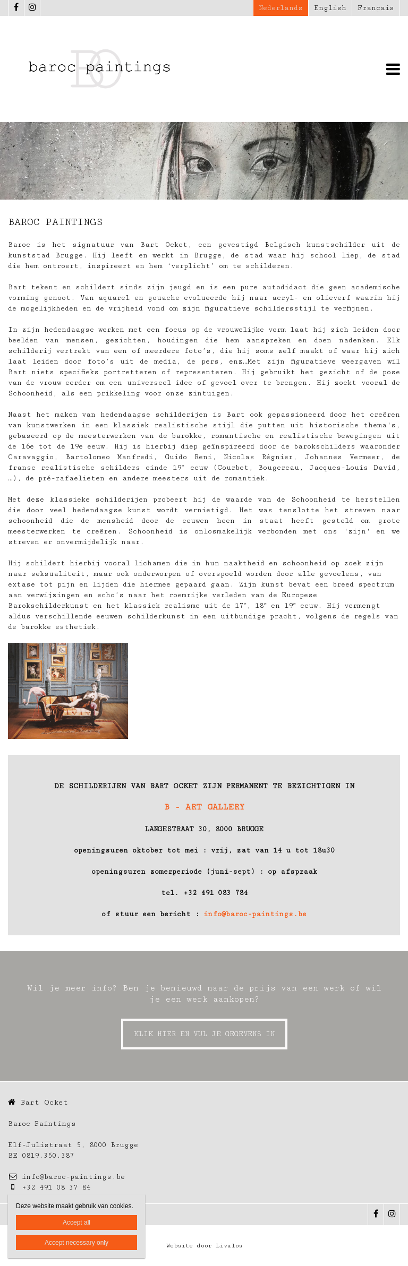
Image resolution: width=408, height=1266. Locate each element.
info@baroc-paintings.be (255, 914)
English (330, 8)
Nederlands (281, 8)
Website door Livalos (204, 1245)
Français (376, 8)
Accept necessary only (76, 1242)
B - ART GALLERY (204, 807)
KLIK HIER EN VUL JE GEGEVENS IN (204, 1034)
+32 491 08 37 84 (49, 1187)
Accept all (76, 1222)
